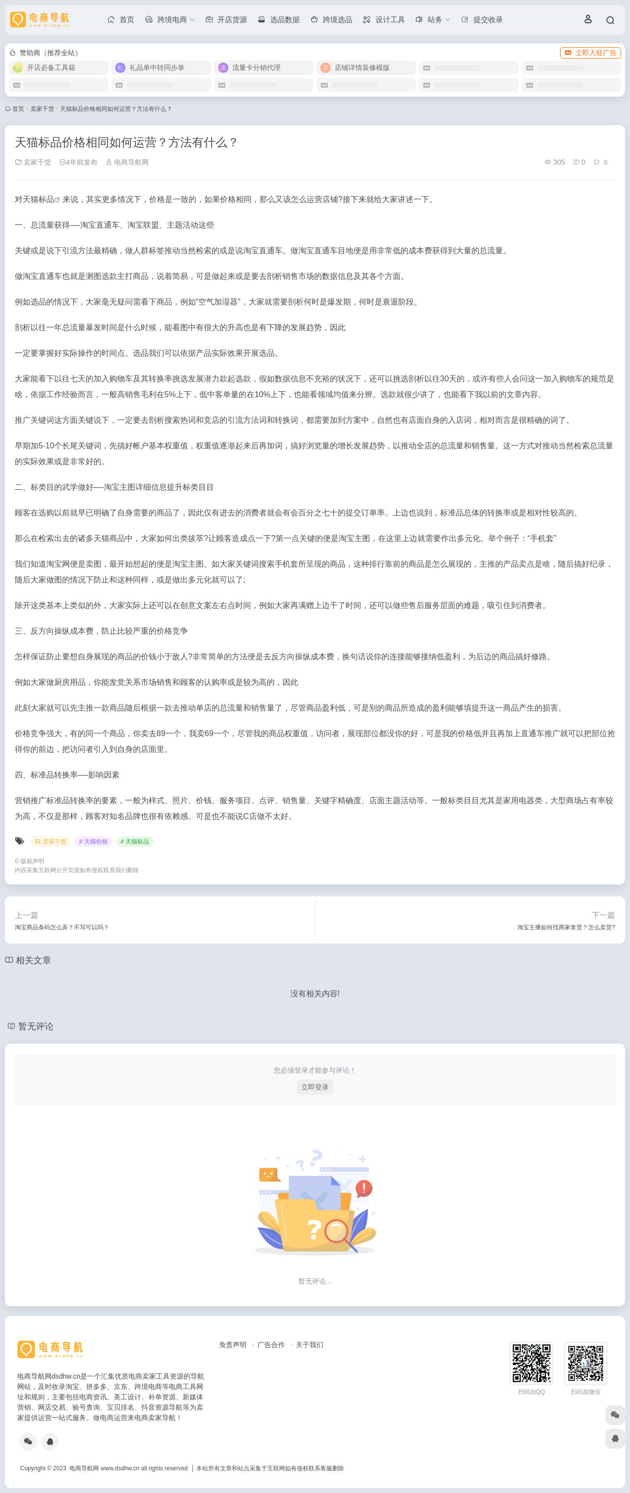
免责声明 (233, 1345)
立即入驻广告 (591, 53)
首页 (18, 108)
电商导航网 (127, 162)
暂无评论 (36, 1026)
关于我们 (309, 1345)
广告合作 (271, 1345)
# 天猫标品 (135, 841)
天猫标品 (38, 199)
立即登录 (315, 1087)
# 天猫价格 (93, 841)
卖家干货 (42, 108)
